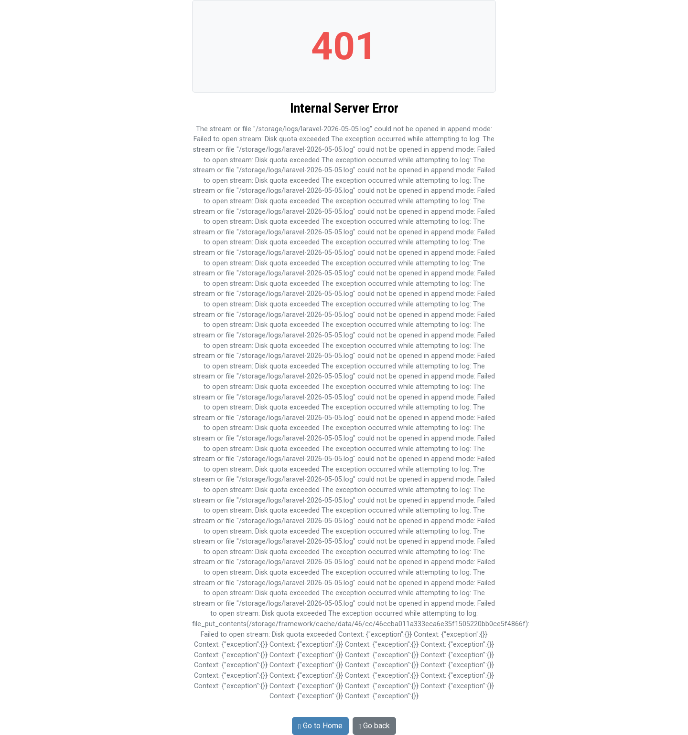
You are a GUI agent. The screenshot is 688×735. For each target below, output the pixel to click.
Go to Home (320, 725)
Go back (374, 725)
